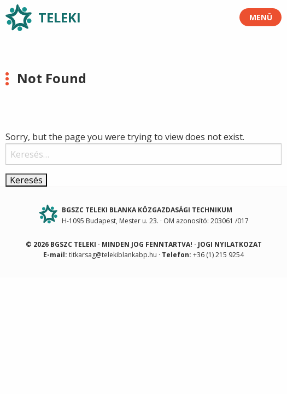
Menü (260, 17)
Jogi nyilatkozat (230, 244)
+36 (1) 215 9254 (218, 254)
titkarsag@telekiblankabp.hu (113, 254)
